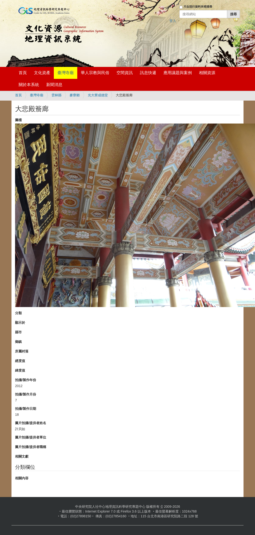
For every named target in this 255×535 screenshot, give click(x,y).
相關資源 (207, 72)
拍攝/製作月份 (25, 394)
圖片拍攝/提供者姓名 (30, 423)
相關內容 (21, 478)
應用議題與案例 (177, 72)
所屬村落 (21, 351)
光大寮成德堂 (98, 95)
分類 (18, 313)
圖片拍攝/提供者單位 (30, 437)
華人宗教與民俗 (95, 72)
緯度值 (20, 370)
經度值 (20, 361)
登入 (172, 21)
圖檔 (18, 120)
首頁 (23, 72)
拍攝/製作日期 (25, 409)
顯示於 (20, 322)
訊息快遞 (148, 72)
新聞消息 (54, 84)
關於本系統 (29, 84)
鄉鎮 (18, 342)
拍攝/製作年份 (25, 380)
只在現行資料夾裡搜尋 (197, 6)
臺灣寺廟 (65, 72)
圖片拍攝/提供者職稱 (30, 447)
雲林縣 (56, 95)
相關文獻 (21, 456)
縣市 (18, 332)
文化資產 (42, 72)
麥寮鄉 (75, 95)
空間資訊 (124, 72)
